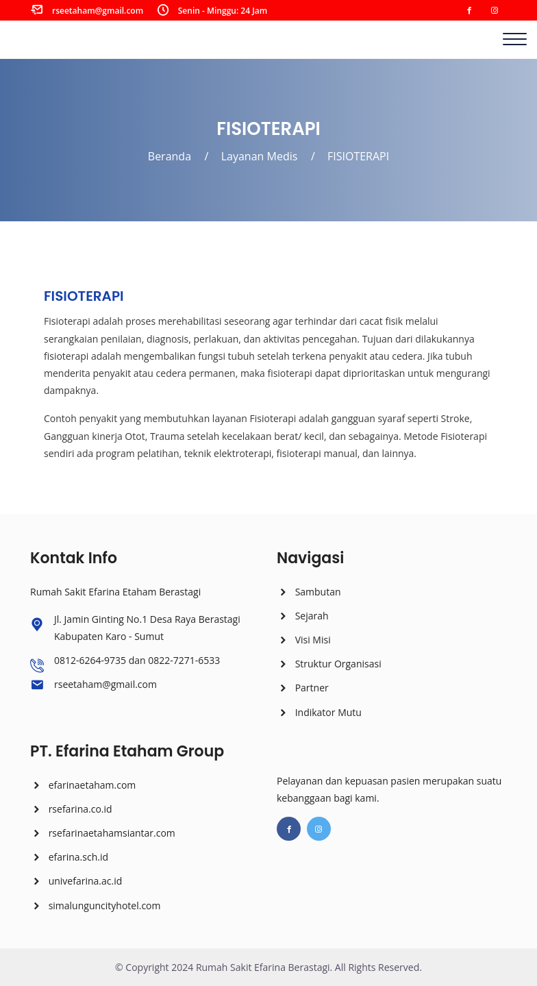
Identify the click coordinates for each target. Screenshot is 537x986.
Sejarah (303, 615)
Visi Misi (304, 639)
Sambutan (309, 591)
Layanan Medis (259, 156)
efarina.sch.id (69, 856)
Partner (303, 687)
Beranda (169, 156)
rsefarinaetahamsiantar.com (102, 832)
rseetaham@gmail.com (97, 10)
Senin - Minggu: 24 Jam (222, 10)
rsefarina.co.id (71, 808)
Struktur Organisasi (329, 663)
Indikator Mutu (319, 712)
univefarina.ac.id (76, 880)
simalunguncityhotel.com (95, 905)
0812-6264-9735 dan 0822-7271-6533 (137, 660)
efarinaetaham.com (83, 784)
